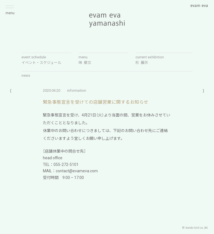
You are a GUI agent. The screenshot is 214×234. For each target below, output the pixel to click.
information (76, 90)
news (25, 75)
